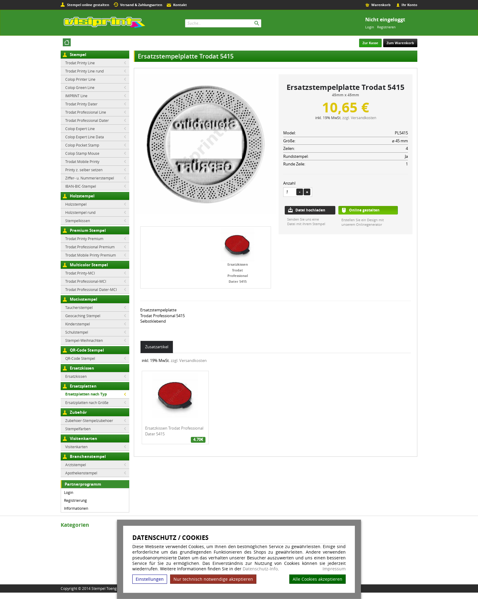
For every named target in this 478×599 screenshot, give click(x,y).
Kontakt (180, 4)
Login (369, 27)
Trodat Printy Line (80, 62)
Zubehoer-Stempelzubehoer (89, 420)
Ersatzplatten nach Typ (86, 394)
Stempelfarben (78, 428)
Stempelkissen (77, 220)
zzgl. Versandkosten (359, 117)
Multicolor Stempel (89, 265)
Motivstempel (83, 299)
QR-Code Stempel (87, 350)
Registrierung (75, 500)
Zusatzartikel (156, 346)
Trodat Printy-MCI (80, 273)
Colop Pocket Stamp (82, 145)
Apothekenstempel (81, 472)
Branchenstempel (88, 456)
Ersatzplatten (83, 386)
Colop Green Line (80, 87)
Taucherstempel (79, 307)
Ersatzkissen (82, 368)
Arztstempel (75, 464)
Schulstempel (76, 332)
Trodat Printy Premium (84, 238)
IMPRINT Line (76, 95)
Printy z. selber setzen (83, 169)
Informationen (76, 508)
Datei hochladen (310, 210)
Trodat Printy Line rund (84, 71)
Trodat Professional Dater (87, 120)
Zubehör (78, 412)
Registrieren (386, 27)
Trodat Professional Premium (90, 246)
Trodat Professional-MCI (85, 281)
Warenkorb (381, 4)
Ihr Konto (409, 4)
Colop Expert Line (80, 128)
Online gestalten (364, 210)
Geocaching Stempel (82, 315)
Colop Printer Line (80, 79)
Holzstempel (82, 196)
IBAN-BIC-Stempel (80, 186)
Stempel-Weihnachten (84, 340)
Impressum (334, 569)
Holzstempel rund (80, 212)
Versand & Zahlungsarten (141, 4)
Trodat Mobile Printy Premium (90, 255)
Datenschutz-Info (260, 569)
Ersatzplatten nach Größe (87, 402)
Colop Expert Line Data (84, 136)
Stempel (78, 54)
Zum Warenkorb (400, 43)
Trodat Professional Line (85, 112)
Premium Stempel (88, 230)
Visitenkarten (83, 438)
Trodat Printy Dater (81, 103)
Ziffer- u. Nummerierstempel (89, 177)
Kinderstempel (77, 323)
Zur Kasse (370, 43)
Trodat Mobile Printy (82, 161)
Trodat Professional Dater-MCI (91, 289)
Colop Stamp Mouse (82, 153)
